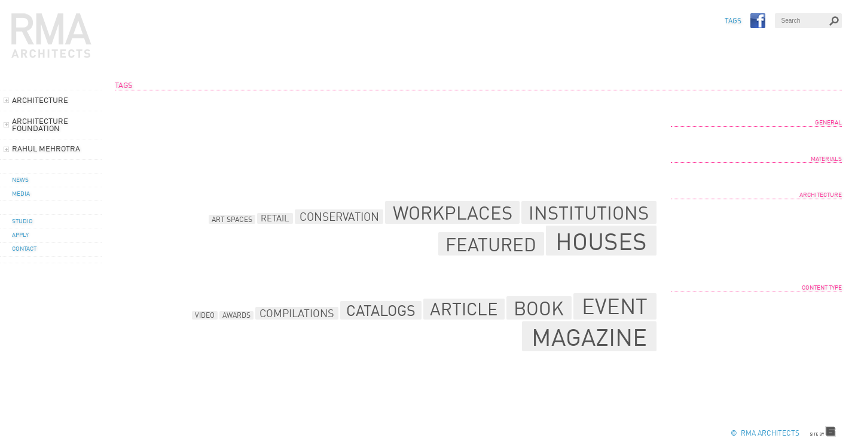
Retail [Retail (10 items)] (275, 219)
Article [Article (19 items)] (463, 311)
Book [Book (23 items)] (539, 310)
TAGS (733, 21)
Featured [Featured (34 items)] (490, 246)
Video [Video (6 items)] (205, 316)
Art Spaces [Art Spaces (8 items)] (232, 220)
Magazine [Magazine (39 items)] (589, 339)
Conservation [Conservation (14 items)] (339, 218)
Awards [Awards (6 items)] (236, 316)
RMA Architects (51, 36)
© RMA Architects (765, 433)
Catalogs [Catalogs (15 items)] (381, 312)
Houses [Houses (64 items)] (601, 244)
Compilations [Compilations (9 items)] (296, 314)
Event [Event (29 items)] (615, 308)
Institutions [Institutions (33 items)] (589, 214)
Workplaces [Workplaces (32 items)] (452, 215)
